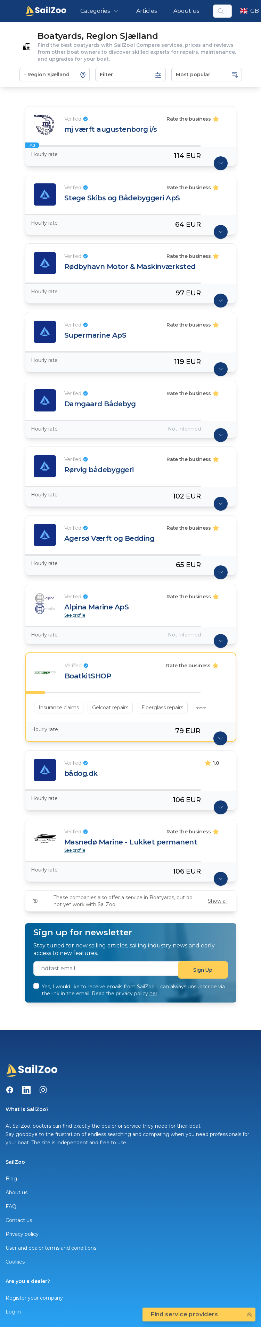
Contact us (19, 1220)
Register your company (34, 1298)
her (153, 993)
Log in (13, 1312)
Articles (146, 11)
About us (186, 11)
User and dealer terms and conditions (51, 1248)
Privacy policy (22, 1234)
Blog (11, 1179)
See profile (74, 615)
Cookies (15, 1262)
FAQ (11, 1206)
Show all (218, 901)
